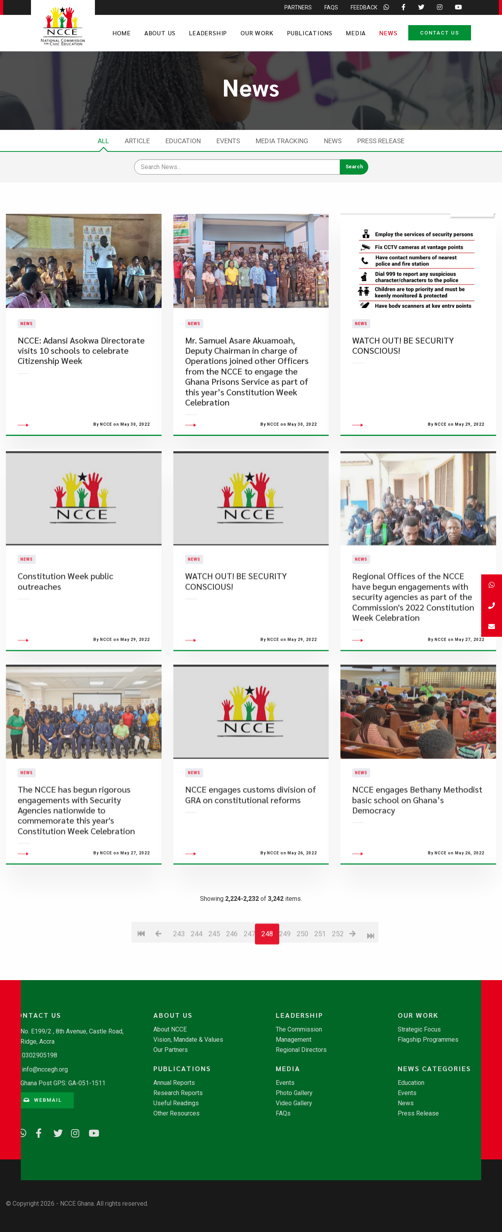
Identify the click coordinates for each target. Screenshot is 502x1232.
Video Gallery (294, 1103)
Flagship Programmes (428, 1040)
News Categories (434, 1068)
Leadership (208, 33)
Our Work (256, 33)
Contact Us (439, 33)
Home (122, 33)
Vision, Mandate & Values (188, 1040)
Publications (310, 33)
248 (267, 976)
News (388, 33)
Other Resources (176, 1113)
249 (284, 976)
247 (249, 976)
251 (320, 976)
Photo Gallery (294, 1093)
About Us (160, 33)
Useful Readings (176, 1103)
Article (137, 141)
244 (196, 976)
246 (231, 976)
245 (214, 976)
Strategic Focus (419, 1029)
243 (178, 976)
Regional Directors (301, 1050)
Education (183, 141)
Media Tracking (282, 141)
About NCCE (170, 1029)
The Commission (299, 1029)
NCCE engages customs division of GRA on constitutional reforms (250, 837)
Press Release (380, 141)
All (103, 141)
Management (293, 1040)
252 (337, 976)
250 (302, 976)
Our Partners (170, 1050)
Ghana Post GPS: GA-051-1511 (62, 1083)
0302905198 (39, 1055)
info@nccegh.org (45, 1069)
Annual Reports (174, 1083)
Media (356, 33)
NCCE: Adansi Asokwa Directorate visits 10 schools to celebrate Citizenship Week (81, 371)
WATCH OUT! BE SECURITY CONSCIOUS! (403, 366)
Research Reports (178, 1093)
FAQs (283, 1113)
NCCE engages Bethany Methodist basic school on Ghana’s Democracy (417, 842)
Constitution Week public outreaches (65, 623)
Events (228, 141)
